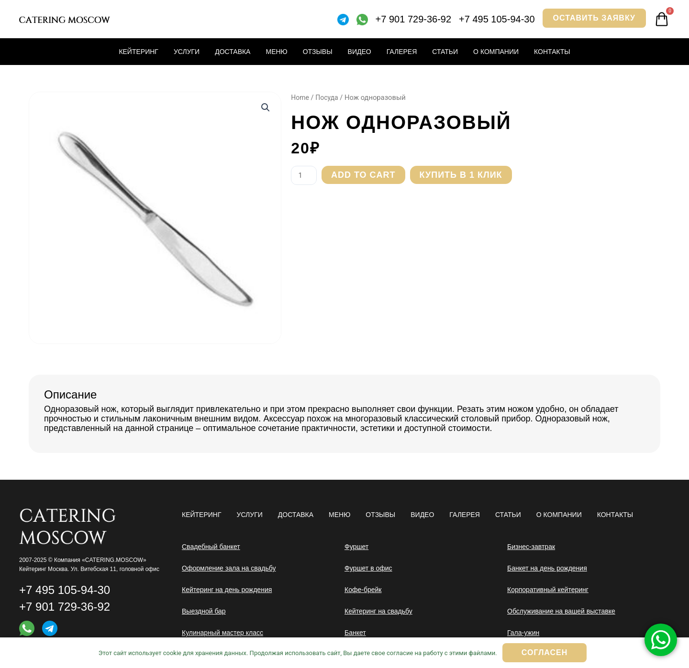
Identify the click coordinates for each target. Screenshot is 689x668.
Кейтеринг (138, 51)
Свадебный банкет (211, 546)
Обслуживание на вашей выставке (561, 611)
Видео (359, 51)
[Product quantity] (305, 175)
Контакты (552, 51)
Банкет (355, 632)
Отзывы (318, 51)
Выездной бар (204, 611)
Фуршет (356, 546)
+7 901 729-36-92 (413, 19)
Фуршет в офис (368, 568)
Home (300, 97)
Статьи (445, 51)
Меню (276, 51)
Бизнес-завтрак (531, 546)
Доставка (232, 51)
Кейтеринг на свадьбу (378, 611)
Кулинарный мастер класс (222, 632)
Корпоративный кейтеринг (548, 589)
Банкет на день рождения (547, 568)
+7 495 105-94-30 (496, 19)
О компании (496, 51)
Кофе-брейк (362, 589)
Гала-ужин (523, 632)
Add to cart (365, 175)
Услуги (187, 51)
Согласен (544, 652)
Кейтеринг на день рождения (227, 589)
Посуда (328, 97)
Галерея (402, 51)
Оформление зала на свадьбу (229, 568)
